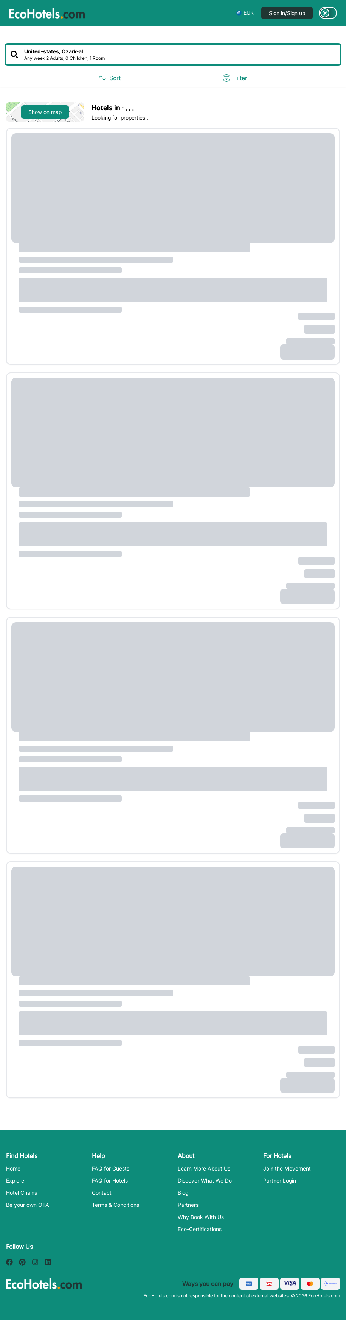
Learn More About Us (204, 1168)
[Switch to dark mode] (328, 13)
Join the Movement (287, 1168)
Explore (15, 1180)
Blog (183, 1192)
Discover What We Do (205, 1180)
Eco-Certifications (200, 1229)
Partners (188, 1205)
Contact (102, 1192)
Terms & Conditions (115, 1205)
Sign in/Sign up (287, 13)
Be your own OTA (27, 1205)
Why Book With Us (201, 1217)
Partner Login (279, 1180)
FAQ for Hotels (110, 1180)
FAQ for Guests (110, 1168)
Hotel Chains (21, 1192)
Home (13, 1168)
